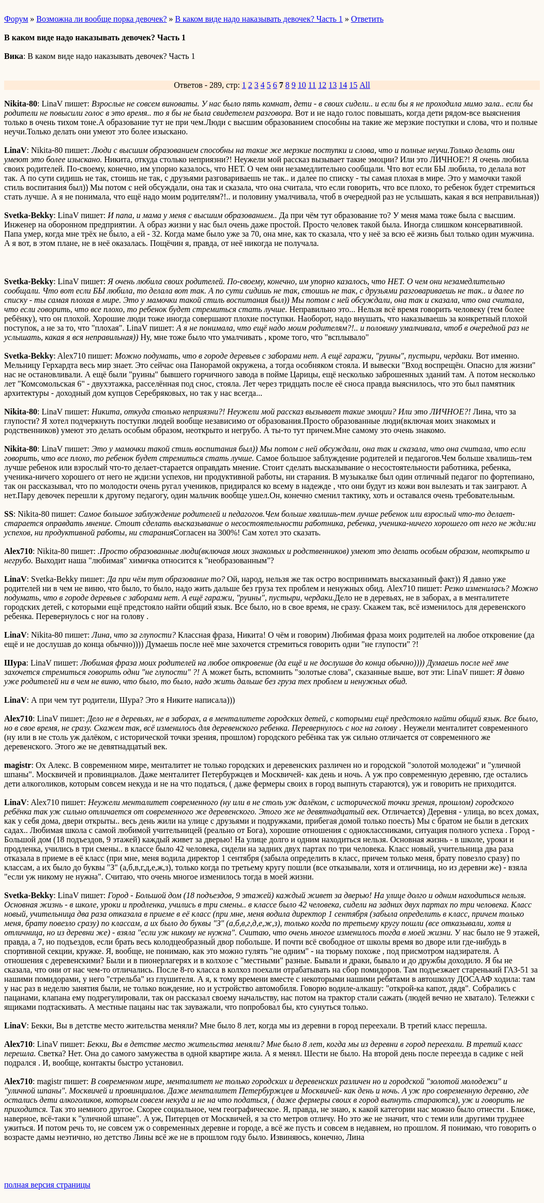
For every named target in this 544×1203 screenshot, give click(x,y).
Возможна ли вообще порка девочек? (101, 18)
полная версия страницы (47, 1184)
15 (353, 85)
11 (312, 85)
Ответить (367, 18)
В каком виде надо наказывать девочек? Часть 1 (259, 18)
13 (332, 85)
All (364, 85)
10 (302, 85)
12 (322, 85)
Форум (16, 18)
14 (343, 85)
